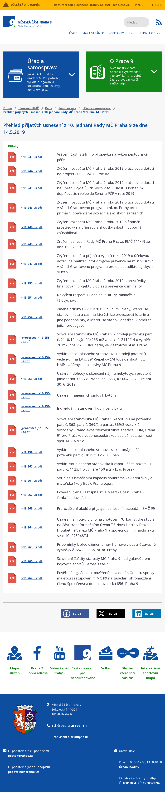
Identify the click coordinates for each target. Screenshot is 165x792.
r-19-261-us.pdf (31, 480)
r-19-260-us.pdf (31, 466)
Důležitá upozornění (29, 5)
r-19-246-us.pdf (31, 207)
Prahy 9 (59, 671)
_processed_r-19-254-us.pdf (35, 359)
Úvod (73, 33)
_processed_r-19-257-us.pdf (35, 408)
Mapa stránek (93, 33)
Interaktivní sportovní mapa (150, 672)
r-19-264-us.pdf (31, 527)
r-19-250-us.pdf (31, 283)
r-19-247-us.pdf (31, 227)
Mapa (14, 667)
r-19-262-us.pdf (31, 495)
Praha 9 (37, 667)
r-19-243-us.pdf (31, 157)
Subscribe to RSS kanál (159, 22)
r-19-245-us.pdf (31, 188)
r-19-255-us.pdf (31, 379)
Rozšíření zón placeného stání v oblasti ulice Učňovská (93, 5)
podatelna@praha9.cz (23, 770)
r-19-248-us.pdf (31, 244)
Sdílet (73, 612)
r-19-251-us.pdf (31, 297)
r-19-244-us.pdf (31, 171)
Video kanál (59, 667)
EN (131, 33)
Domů (7, 108)
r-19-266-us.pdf (31, 561)
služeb (15, 671)
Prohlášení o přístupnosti (70, 735)
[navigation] (41, 74)
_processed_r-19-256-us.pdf (35, 395)
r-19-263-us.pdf (31, 508)
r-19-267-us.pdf (31, 578)
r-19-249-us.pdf (31, 264)
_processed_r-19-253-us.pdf (35, 339)
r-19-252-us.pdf (31, 317)
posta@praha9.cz (20, 754)
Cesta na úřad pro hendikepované (83, 672)
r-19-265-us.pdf (31, 547)
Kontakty (116, 33)
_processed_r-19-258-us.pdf (35, 430)
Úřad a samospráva (96, 108)
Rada (48, 108)
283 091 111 (79, 724)
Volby (105, 667)
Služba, (128, 667)
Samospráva (67, 108)
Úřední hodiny (148, 33)
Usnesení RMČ (28, 108)
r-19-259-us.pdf (31, 452)
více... (139, 5)
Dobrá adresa (37, 671)
